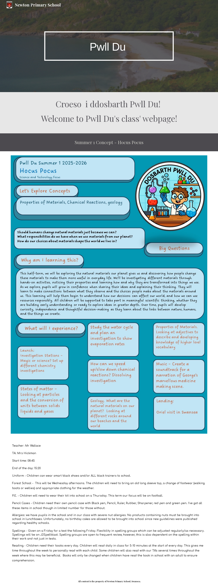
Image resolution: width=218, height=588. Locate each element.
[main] (109, 46)
